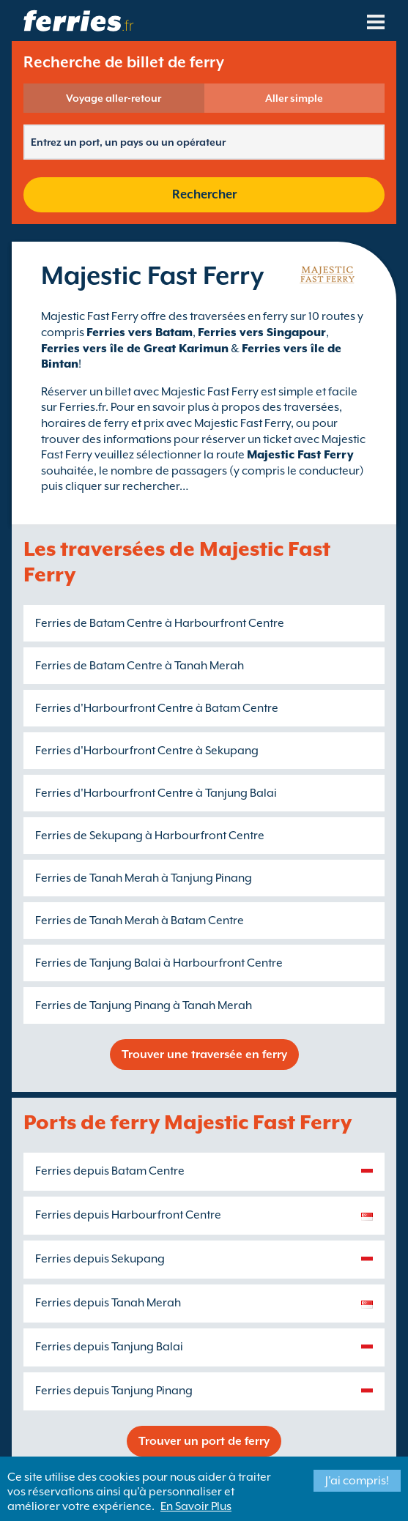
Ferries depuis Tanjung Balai (109, 1346)
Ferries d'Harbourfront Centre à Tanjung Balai (156, 793)
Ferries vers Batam (139, 332)
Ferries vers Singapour (262, 332)
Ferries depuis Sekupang (100, 1258)
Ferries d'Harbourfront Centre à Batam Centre (156, 708)
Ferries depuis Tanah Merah (108, 1302)
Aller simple (294, 98)
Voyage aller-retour (113, 98)
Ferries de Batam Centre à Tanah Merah (139, 665)
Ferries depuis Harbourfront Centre (128, 1214)
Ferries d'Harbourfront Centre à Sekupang (147, 750)
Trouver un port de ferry (204, 1441)
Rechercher (204, 194)
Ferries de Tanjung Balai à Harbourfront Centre (159, 963)
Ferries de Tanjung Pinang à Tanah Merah (143, 1005)
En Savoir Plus (195, 1506)
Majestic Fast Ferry (300, 454)
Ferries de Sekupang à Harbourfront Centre (149, 835)
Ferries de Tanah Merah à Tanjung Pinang (143, 878)
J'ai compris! (357, 1480)
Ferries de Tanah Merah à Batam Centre (139, 920)
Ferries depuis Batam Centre (110, 1171)
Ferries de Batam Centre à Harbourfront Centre (159, 623)
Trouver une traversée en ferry (204, 1054)
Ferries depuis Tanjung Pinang (114, 1390)
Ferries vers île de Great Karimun (135, 348)
